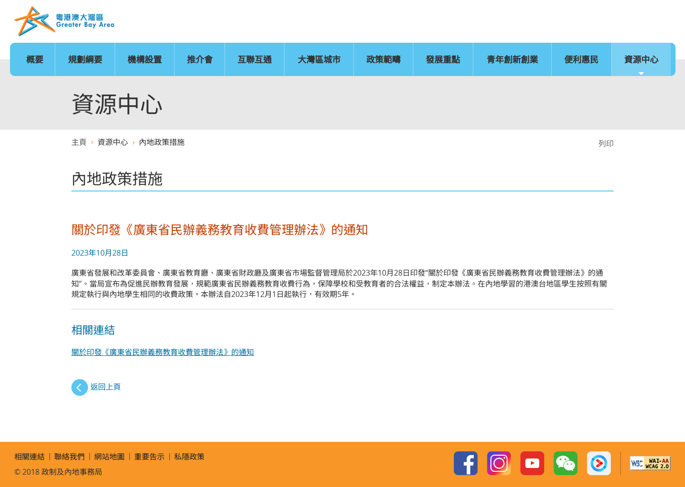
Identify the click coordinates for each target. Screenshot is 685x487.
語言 (544, 21)
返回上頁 (105, 387)
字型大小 (573, 21)
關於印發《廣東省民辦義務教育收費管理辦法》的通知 (162, 352)
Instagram (499, 463)
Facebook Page (466, 463)
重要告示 (149, 456)
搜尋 (660, 21)
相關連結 (29, 456)
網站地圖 (602, 21)
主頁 (515, 21)
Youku (599, 463)
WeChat (565, 463)
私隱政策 (189, 456)
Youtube (532, 463)
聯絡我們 (631, 21)
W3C (650, 463)
